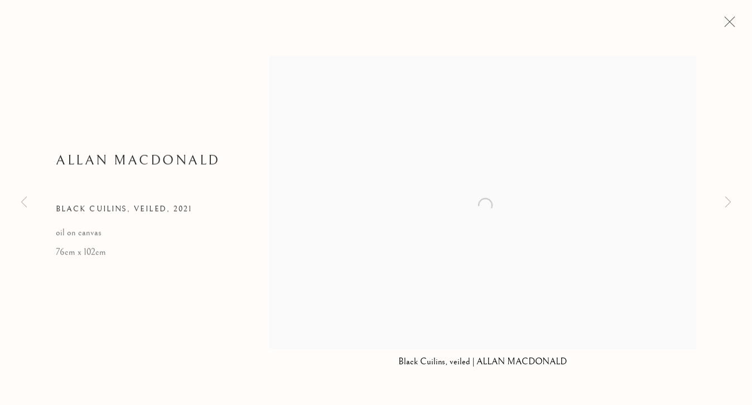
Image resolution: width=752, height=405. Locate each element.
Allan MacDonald (138, 162)
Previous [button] (24, 202)
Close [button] (727, 25)
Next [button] (728, 202)
